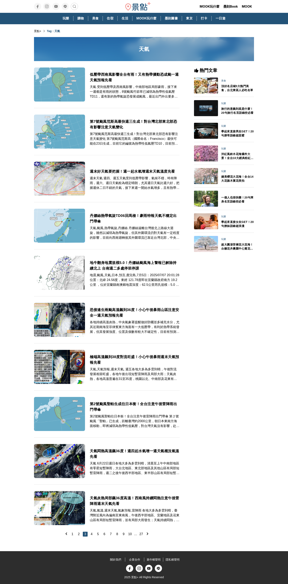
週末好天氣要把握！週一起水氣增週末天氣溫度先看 (132, 171)
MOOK (247, 6)
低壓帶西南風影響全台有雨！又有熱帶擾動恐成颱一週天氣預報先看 (134, 77)
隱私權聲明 (173, 559)
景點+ (37, 31)
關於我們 (115, 559)
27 (141, 534)
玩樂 (223, 103)
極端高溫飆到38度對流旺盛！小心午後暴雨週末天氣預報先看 (134, 359)
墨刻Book (230, 6)
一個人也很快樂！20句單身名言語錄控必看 (237, 199)
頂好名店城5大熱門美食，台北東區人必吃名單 (237, 88)
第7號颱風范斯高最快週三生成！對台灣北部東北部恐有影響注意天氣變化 (133, 124)
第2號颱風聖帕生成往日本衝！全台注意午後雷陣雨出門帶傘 (133, 407)
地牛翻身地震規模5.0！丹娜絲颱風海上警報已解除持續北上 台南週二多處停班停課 (133, 265)
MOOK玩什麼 (209, 6)
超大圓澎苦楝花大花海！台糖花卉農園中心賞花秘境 (237, 247)
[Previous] (66, 534)
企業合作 (134, 559)
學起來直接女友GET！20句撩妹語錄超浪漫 (237, 224)
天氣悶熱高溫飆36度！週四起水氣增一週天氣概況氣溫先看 (134, 454)
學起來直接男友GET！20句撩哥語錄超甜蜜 (237, 133)
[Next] (147, 534)
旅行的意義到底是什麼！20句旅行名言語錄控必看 (237, 110)
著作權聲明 (154, 559)
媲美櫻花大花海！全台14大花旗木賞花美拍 (237, 178)
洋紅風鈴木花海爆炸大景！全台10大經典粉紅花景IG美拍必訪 (237, 156)
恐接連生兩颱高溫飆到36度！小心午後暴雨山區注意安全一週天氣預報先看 (134, 312)
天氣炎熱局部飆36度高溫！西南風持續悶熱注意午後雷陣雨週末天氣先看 (134, 501)
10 (130, 534)
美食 (223, 80)
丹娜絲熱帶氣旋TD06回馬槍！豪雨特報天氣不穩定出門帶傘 (133, 218)
